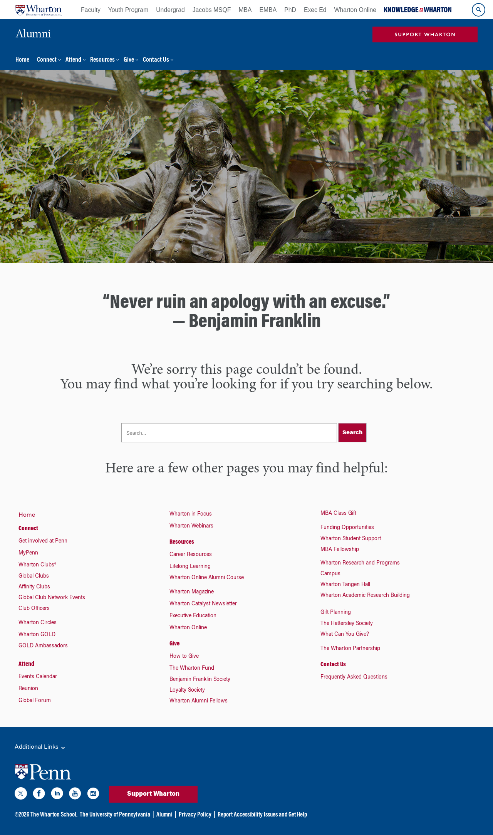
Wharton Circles (37, 623)
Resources (102, 60)
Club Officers (34, 609)
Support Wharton (153, 794)
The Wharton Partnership (350, 649)
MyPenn (28, 553)
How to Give (184, 656)
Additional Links (40, 747)
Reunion (28, 689)
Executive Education (192, 616)
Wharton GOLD (36, 635)
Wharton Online (355, 10)
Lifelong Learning (190, 567)
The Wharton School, (53, 815)
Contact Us (156, 60)
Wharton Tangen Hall (345, 585)
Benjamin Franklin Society (199, 679)
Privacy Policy (195, 815)
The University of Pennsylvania (115, 815)
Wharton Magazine (191, 592)
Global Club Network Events (51, 598)
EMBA (268, 10)
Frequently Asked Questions (353, 677)
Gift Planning (335, 612)
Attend (73, 60)
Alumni (164, 815)
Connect (47, 60)
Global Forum (34, 701)
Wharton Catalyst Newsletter (203, 604)
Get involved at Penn (42, 541)
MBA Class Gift (338, 513)
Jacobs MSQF (212, 10)
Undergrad (170, 10)
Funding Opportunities (347, 528)
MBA (245, 10)
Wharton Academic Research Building (365, 595)
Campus (330, 574)
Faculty (91, 10)
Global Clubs (33, 576)
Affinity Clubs (34, 587)
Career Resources (190, 555)
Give (129, 60)
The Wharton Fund (191, 668)
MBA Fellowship (339, 550)
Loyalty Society (187, 690)
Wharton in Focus (190, 514)
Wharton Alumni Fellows (198, 701)
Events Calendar (37, 677)
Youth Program (128, 10)
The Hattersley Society (346, 624)
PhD (290, 10)
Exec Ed (315, 10)
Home (22, 60)
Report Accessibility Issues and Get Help (262, 815)
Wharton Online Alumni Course (206, 578)
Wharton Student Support (350, 539)
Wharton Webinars (191, 526)
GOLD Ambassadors (43, 646)
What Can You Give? (344, 634)
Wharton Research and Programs (360, 563)
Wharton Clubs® (37, 565)
